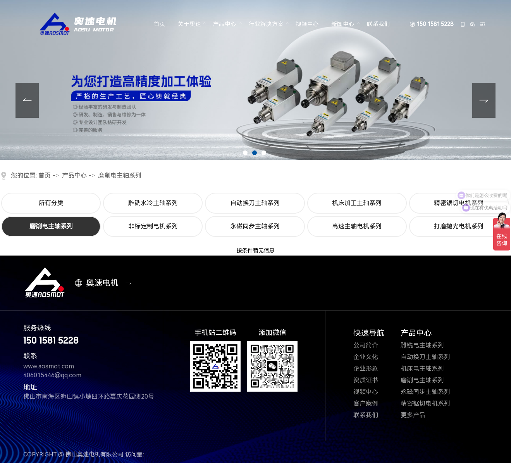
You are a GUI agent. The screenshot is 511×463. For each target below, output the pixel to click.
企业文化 (370, 357)
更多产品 (418, 415)
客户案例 (371, 403)
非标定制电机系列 (153, 226)
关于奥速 (189, 24)
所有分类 (51, 203)
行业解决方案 (266, 24)
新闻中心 (342, 24)
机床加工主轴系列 (357, 203)
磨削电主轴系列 (119, 175)
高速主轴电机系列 (357, 226)
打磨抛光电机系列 (458, 226)
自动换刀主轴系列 (255, 203)
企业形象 (371, 368)
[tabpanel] (255, 80)
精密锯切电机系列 (430, 403)
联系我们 (378, 24)
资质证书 (371, 380)
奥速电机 (98, 283)
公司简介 (371, 345)
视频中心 (307, 24)
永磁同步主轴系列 (255, 226)
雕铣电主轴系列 (427, 345)
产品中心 (224, 24)
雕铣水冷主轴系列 (153, 203)
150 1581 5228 (434, 25)
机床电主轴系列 (427, 368)
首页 (159, 24)
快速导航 (368, 333)
